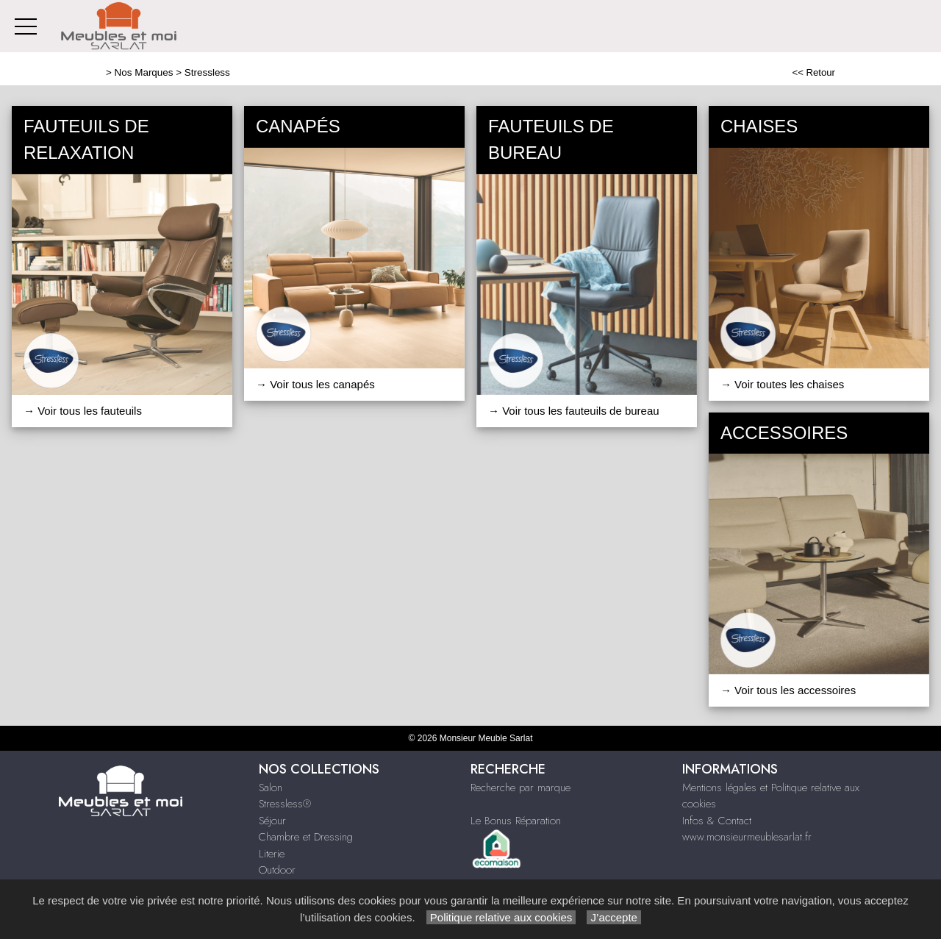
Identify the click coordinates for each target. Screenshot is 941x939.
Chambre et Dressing (306, 837)
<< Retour (813, 72)
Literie (272, 854)
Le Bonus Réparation (515, 821)
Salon (270, 787)
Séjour (272, 821)
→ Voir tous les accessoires (788, 690)
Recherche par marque (520, 787)
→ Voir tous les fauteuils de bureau (573, 410)
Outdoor (277, 870)
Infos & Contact (716, 821)
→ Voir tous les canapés (315, 384)
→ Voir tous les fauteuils (83, 410)
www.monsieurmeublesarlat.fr (747, 837)
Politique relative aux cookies (501, 917)
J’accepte (613, 917)
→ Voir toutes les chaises (782, 384)
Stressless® (285, 804)
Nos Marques (144, 72)
